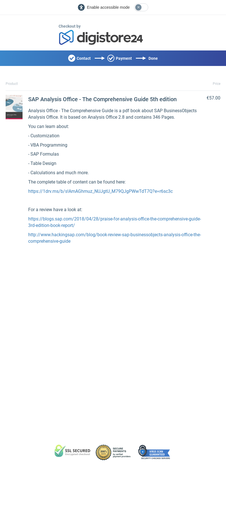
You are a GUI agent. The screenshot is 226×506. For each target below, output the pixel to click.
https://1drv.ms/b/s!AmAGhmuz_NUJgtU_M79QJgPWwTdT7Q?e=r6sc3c (100, 191)
